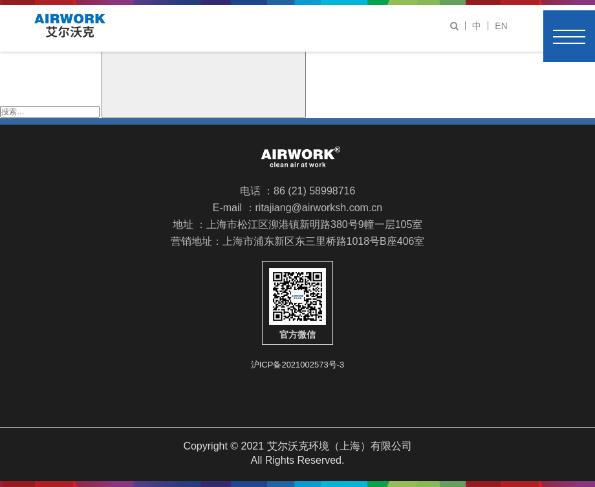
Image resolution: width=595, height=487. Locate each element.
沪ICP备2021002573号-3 (298, 364)
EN (501, 25)
